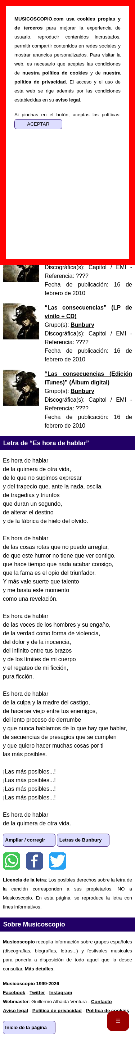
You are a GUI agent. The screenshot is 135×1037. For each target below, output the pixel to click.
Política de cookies (107, 1010)
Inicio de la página (26, 1027)
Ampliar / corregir (25, 840)
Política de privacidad (57, 1010)
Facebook (34, 861)
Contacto (101, 1001)
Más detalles (39, 968)
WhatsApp (11, 861)
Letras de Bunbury (80, 840)
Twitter (57, 861)
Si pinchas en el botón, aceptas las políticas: (67, 114)
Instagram (60, 992)
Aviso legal (15, 1010)
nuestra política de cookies (55, 73)
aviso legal (67, 100)
